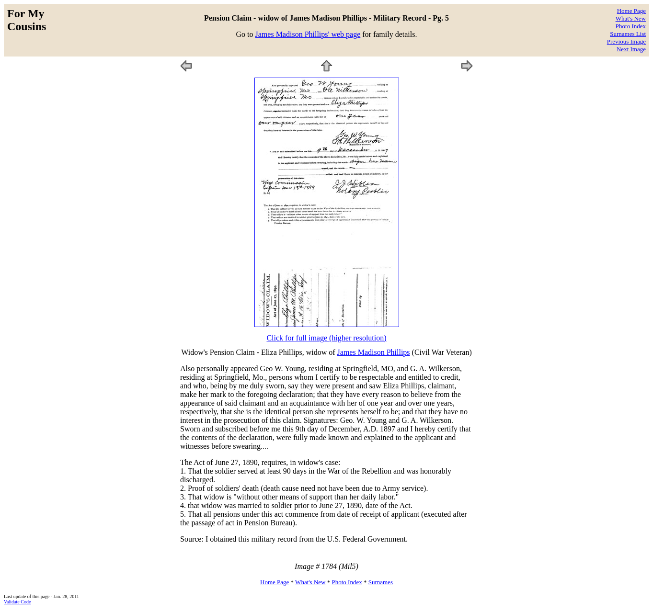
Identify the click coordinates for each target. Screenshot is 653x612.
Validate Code (17, 601)
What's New (631, 18)
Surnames (380, 582)
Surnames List (628, 33)
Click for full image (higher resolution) (326, 338)
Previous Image (626, 41)
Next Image (631, 49)
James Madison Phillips (373, 352)
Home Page (631, 10)
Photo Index (631, 26)
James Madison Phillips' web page (308, 34)
